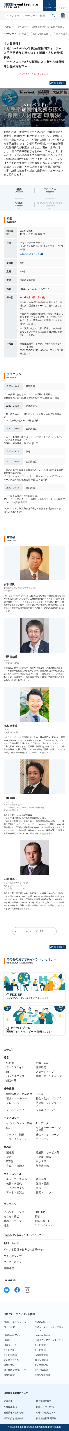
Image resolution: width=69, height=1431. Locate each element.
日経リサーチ (10, 1345)
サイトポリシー (13, 1255)
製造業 (10, 1152)
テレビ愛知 (40, 1350)
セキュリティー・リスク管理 (49, 1129)
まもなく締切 (11, 1216)
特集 (6, 1225)
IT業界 (10, 1161)
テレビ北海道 (10, 1355)
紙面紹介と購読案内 (14, 1418)
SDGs (39, 1093)
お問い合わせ (11, 1243)
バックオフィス (15, 1076)
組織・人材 (42, 1062)
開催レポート (42, 1220)
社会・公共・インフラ (49, 1098)
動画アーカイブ (13, 1220)
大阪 (24, 34)
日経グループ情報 (45, 1406)
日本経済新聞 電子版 (46, 1418)
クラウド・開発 (15, 1134)
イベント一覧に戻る (34, 931)
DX (8, 1127)
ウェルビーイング (46, 1109)
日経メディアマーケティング (49, 1340)
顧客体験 (11, 1080)
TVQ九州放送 (41, 1355)
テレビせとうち (11, 1360)
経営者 (10, 1062)
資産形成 (41, 1179)
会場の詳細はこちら (30, 254)
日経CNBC (9, 1364)
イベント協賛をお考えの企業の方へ (24, 1249)
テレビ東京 (40, 1345)
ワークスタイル (15, 1067)
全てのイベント (44, 1225)
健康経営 (41, 1067)
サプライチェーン (16, 1139)
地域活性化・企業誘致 (19, 1093)
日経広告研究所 (42, 1374)
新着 (37, 1216)
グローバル (12, 1102)
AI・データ (42, 1123)
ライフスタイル (15, 1187)
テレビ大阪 (9, 1350)
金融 (8, 1156)
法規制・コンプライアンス (49, 1104)
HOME (7, 27)
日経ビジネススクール (15, 1322)
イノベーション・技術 (19, 1123)
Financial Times (42, 1335)
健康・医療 (42, 1183)
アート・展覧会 (15, 1192)
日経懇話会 (9, 1374)
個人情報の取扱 (44, 1401)
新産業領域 (42, 1165)
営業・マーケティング (49, 1076)
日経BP (7, 1340)
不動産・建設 (43, 1156)
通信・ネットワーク (47, 1134)
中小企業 (41, 1161)
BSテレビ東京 (42, 1360)
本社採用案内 (10, 1406)
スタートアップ (45, 1071)
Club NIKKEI (10, 1327)
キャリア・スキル (16, 1179)
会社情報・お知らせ (14, 1412)
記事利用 (8, 1401)
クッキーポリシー (14, 1261)
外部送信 (9, 1268)
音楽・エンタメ (45, 1192)
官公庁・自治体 (15, 1165)
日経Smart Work (41, 34)
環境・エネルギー (16, 1098)
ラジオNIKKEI (41, 1364)
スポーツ (41, 1187)
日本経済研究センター (15, 1369)
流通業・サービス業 (47, 1152)
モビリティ (42, 1139)
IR (7, 1071)
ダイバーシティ (15, 1109)
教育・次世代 (14, 1183)
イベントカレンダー (15, 1212)
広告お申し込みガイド (47, 1412)
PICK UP (40, 1212)
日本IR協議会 (41, 1369)
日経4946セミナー (44, 1322)
